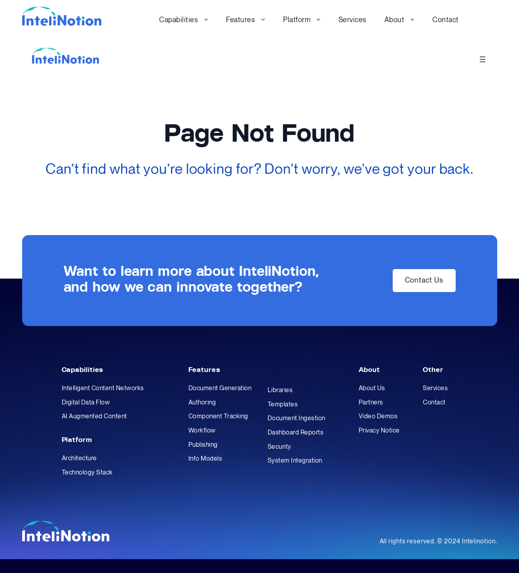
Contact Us (424, 280)
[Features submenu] (263, 19)
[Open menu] (482, 59)
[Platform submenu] (318, 19)
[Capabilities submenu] (206, 19)
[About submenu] (412, 19)
